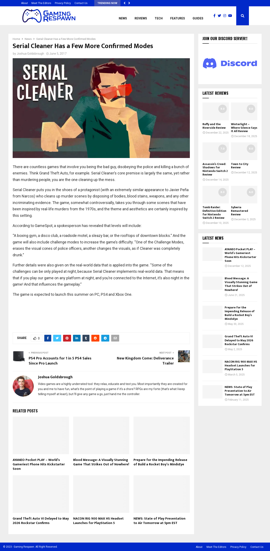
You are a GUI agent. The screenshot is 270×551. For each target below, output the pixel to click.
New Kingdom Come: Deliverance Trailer (145, 361)
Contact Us (81, 3)
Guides (198, 18)
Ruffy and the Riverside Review (214, 126)
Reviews (141, 18)
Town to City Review (239, 166)
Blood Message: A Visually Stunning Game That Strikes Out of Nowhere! (101, 462)
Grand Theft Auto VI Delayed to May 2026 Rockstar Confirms (41, 521)
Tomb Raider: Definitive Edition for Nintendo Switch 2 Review (214, 212)
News (123, 18)
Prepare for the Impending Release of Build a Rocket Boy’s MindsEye (160, 462)
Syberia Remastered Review (239, 211)
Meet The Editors (41, 3)
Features (177, 18)
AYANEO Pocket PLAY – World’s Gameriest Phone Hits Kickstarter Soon (39, 464)
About (24, 3)
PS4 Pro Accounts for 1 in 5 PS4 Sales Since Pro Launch (60, 361)
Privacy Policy (63, 3)
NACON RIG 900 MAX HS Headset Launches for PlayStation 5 (98, 521)
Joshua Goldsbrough (30, 53)
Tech (159, 18)
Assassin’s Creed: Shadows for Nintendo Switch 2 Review (215, 169)
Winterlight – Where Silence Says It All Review (244, 128)
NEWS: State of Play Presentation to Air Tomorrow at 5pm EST (159, 521)
